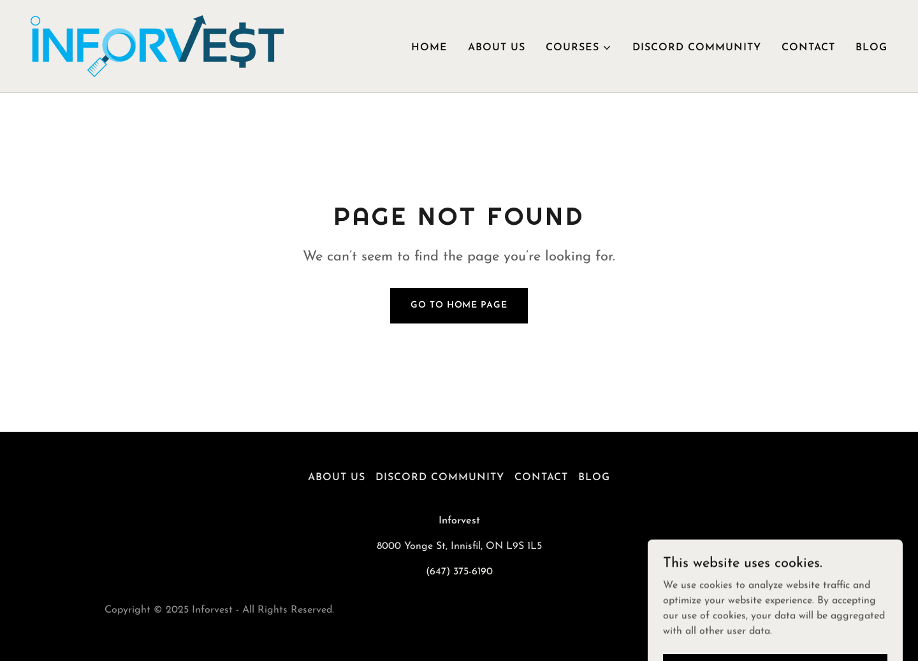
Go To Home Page (459, 305)
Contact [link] (808, 48)
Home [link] (429, 48)
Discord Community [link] (696, 48)
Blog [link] (871, 48)
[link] (157, 46)
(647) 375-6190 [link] (459, 572)
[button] (579, 47)
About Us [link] (496, 48)
